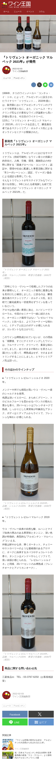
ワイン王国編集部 (20, 71)
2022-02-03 (17, 69)
